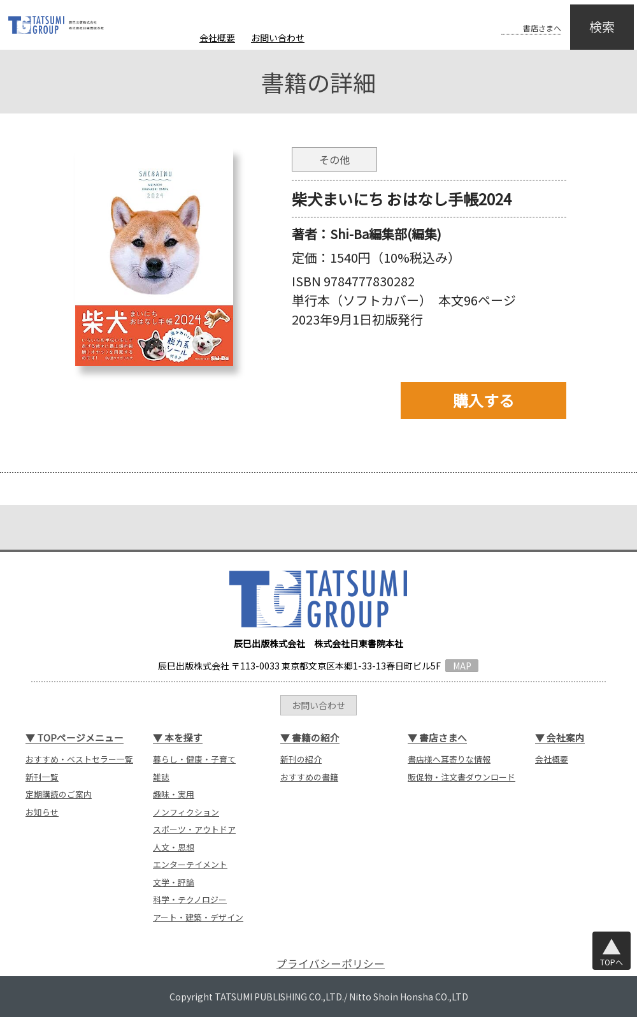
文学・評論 (173, 882)
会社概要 (217, 38)
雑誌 (161, 777)
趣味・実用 (173, 794)
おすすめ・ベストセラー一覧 (79, 759)
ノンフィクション (186, 812)
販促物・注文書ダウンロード (461, 777)
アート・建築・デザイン (198, 917)
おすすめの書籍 (309, 777)
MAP (462, 665)
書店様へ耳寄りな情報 (449, 759)
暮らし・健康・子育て (194, 759)
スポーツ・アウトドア (194, 829)
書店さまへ (517, 18)
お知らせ (42, 812)
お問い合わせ (277, 38)
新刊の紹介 (301, 759)
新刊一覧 (42, 777)
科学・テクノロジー (190, 899)
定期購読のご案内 (58, 794)
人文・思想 (173, 847)
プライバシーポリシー (330, 964)
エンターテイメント (190, 864)
